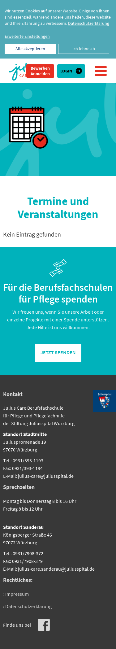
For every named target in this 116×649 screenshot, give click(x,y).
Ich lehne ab (83, 48)
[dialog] (58, 29)
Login (66, 71)
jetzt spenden (58, 352)
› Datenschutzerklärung (27, 606)
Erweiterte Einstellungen (27, 36)
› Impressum (16, 594)
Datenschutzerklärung (88, 23)
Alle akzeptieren (30, 48)
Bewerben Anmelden (40, 70)
